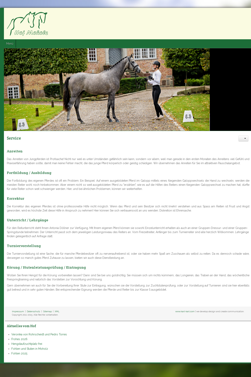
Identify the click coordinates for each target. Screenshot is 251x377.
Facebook (230, 13)
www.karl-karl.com (185, 311)
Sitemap (47, 311)
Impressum (18, 311)
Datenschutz (33, 311)
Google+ (244, 13)
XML (57, 311)
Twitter (237, 13)
